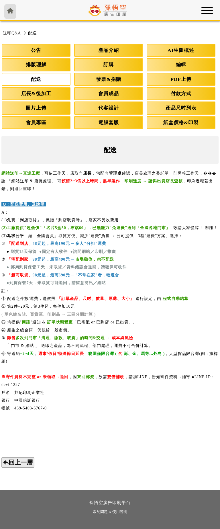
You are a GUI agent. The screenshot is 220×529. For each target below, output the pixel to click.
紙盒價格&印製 (181, 122)
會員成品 (108, 93)
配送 (36, 79)
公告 (36, 50)
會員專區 (36, 122)
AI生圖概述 (181, 50)
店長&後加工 (36, 93)
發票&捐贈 (108, 79)
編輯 (181, 64)
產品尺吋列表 (181, 108)
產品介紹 (108, 50)
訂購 (108, 64)
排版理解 (36, 64)
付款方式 (181, 93)
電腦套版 (108, 122)
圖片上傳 (36, 108)
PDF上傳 (180, 79)
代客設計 (108, 108)
